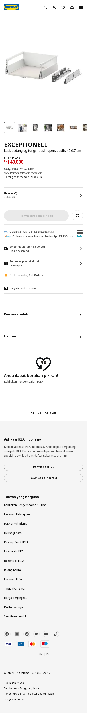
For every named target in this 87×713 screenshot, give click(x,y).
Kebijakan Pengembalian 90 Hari (25, 505)
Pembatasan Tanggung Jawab (22, 688)
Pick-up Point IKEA (16, 542)
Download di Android (43, 478)
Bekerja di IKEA (14, 561)
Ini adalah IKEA (13, 551)
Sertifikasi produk (15, 616)
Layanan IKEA (13, 579)
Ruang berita (12, 570)
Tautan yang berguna (21, 497)
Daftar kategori (14, 607)
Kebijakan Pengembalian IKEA (23, 381)
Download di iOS (43, 466)
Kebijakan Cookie (14, 699)
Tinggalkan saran (15, 588)
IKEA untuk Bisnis (15, 523)
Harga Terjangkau (15, 598)
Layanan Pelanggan (17, 514)
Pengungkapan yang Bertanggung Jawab (29, 693)
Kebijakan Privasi (14, 682)
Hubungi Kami (13, 533)
